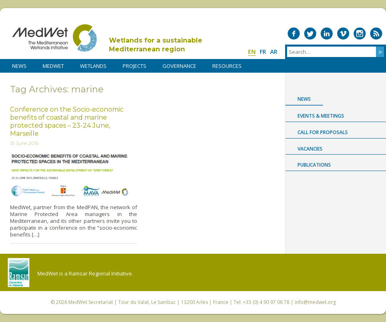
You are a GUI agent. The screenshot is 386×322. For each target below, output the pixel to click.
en (252, 51)
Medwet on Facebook (293, 33)
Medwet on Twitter (310, 33)
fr (263, 51)
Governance (179, 65)
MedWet (54, 38)
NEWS (19, 65)
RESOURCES (227, 65)
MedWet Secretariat (90, 302)
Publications (314, 164)
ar (273, 51)
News (304, 99)
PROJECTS (134, 65)
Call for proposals (323, 132)
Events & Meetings (321, 115)
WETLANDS (93, 65)
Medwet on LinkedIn (326, 33)
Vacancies (310, 148)
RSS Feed (376, 33)
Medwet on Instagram (359, 33)
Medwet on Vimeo (343, 33)
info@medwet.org (315, 302)
